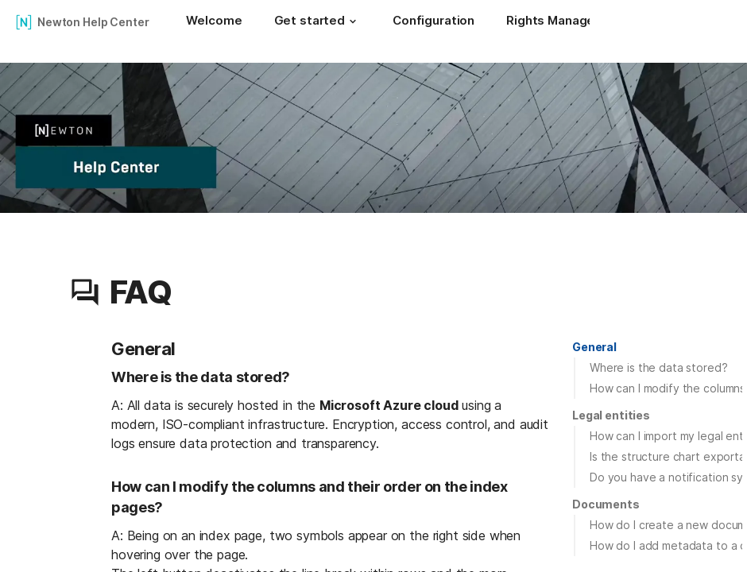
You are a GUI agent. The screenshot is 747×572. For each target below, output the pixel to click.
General (594, 347)
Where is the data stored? (659, 367)
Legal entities (611, 415)
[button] (353, 21)
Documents (606, 504)
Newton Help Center (93, 22)
